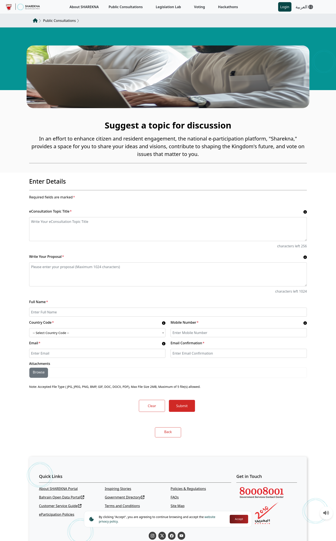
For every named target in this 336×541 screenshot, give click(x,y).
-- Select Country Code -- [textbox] (51, 333)
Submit (182, 405)
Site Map (177, 505)
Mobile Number (185, 322)
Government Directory (125, 497)
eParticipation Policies (56, 514)
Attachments (39, 363)
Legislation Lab (168, 7)
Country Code (41, 322)
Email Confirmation (187, 343)
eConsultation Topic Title (50, 211)
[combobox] (97, 332)
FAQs (175, 497)
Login (284, 7)
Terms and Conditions (122, 505)
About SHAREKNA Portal (58, 488)
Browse (39, 372)
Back (168, 431)
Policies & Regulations (188, 488)
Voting (199, 7)
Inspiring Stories (118, 488)
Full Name (38, 301)
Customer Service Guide (60, 505)
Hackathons (228, 7)
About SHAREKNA (84, 7)
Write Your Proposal (46, 256)
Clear (152, 405)
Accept (239, 519)
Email (34, 343)
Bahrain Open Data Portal (61, 497)
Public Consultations (126, 7)
